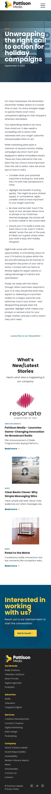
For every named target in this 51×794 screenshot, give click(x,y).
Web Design (11, 731)
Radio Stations (12, 670)
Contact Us (11, 773)
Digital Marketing (14, 727)
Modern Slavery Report (17, 760)
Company (10, 743)
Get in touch (25, 633)
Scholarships (11, 768)
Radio (8, 698)
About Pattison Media (16, 747)
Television (10, 703)
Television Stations (14, 674)
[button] (17, 658)
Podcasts (10, 687)
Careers (9, 777)
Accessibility (11, 756)
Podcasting (11, 736)
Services (9, 714)
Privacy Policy (12, 789)
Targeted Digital (13, 707)
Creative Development (17, 719)
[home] (18, 5)
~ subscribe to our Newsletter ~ (25, 335)
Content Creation (14, 723)
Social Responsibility (15, 751)
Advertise (10, 694)
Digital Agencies (13, 683)
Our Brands (11, 665)
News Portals (11, 678)
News (7, 764)
